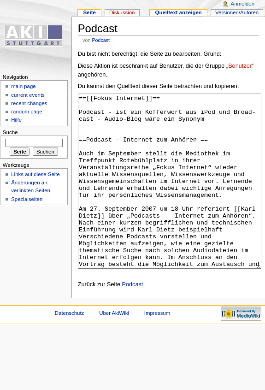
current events (28, 95)
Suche (10, 132)
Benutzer (240, 66)
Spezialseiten (26, 199)
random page (26, 111)
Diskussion (122, 12)
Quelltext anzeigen (178, 12)
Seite (89, 12)
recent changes (29, 103)
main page (23, 86)
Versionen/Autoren (237, 12)
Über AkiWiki (114, 347)
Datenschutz (69, 347)
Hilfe (16, 120)
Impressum (157, 347)
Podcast (101, 40)
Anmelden (243, 3)
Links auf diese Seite (35, 174)
